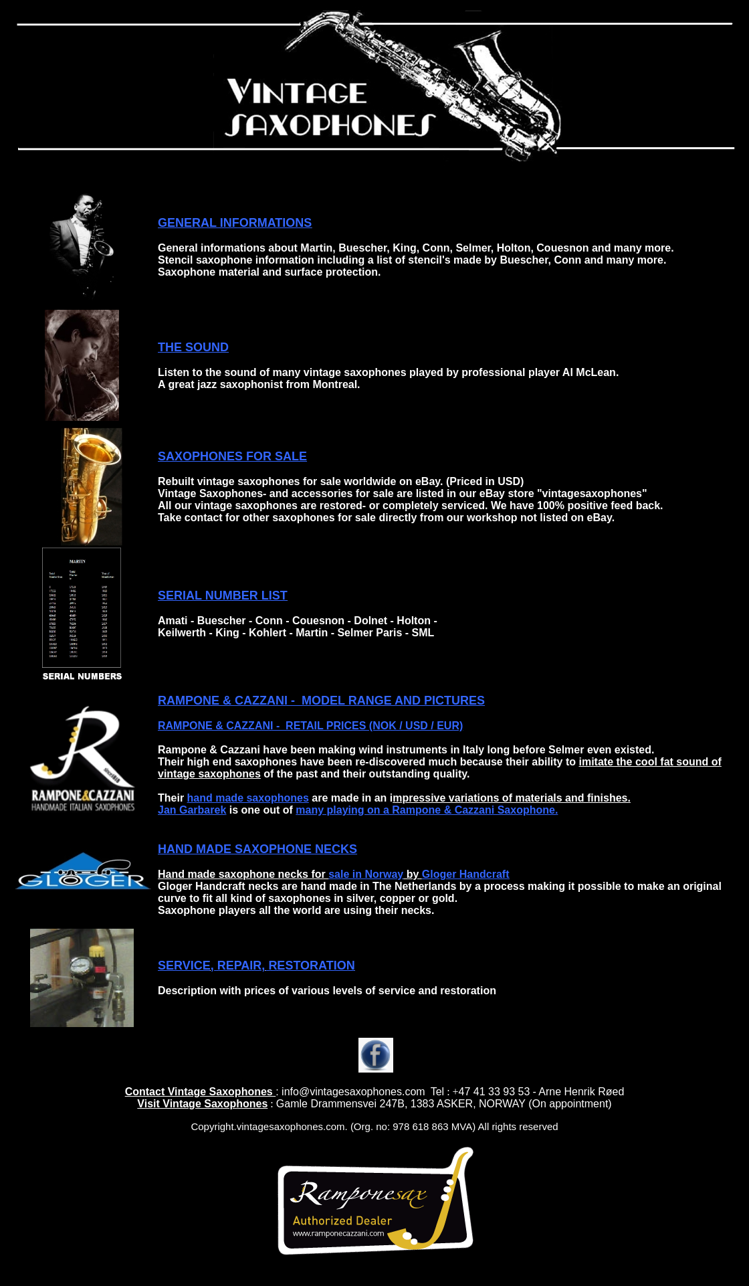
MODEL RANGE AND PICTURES (391, 700)
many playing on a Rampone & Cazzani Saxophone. (427, 810)
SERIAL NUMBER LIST (223, 595)
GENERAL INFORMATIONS (235, 222)
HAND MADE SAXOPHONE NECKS (257, 849)
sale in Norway (365, 874)
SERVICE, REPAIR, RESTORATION (256, 965)
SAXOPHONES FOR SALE (232, 456)
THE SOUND (193, 347)
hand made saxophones (248, 798)
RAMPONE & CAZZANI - (228, 700)
